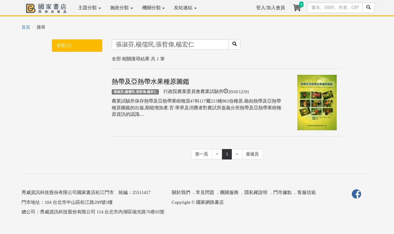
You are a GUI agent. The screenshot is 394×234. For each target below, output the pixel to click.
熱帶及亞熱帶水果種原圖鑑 (150, 81)
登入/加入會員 (270, 7)
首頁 (26, 27)
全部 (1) (64, 45)
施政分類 (121, 7)
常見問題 (205, 192)
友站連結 (185, 7)
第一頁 (201, 154)
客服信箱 (306, 192)
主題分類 (89, 7)
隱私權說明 (255, 192)
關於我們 (181, 192)
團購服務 (229, 192)
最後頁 (252, 154)
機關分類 (153, 7)
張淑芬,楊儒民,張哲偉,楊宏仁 (135, 92)
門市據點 (282, 192)
